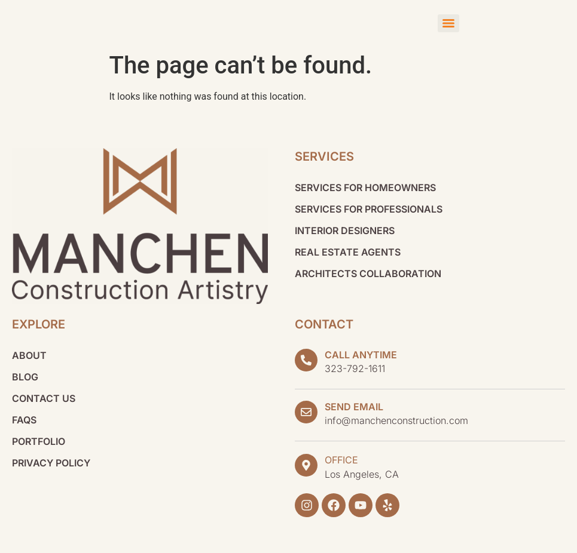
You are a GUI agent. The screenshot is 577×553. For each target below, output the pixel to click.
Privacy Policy (51, 463)
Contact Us (43, 398)
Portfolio (38, 441)
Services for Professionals (368, 209)
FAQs (24, 420)
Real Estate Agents (348, 252)
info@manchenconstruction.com (396, 420)
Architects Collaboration (368, 273)
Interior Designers (345, 230)
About (29, 355)
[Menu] (448, 23)
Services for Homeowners (365, 187)
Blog (25, 377)
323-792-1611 (355, 368)
